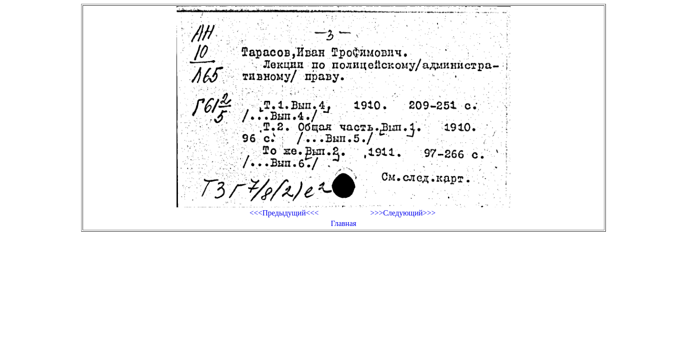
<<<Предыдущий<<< (284, 213)
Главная (343, 223)
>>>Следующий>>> (403, 213)
